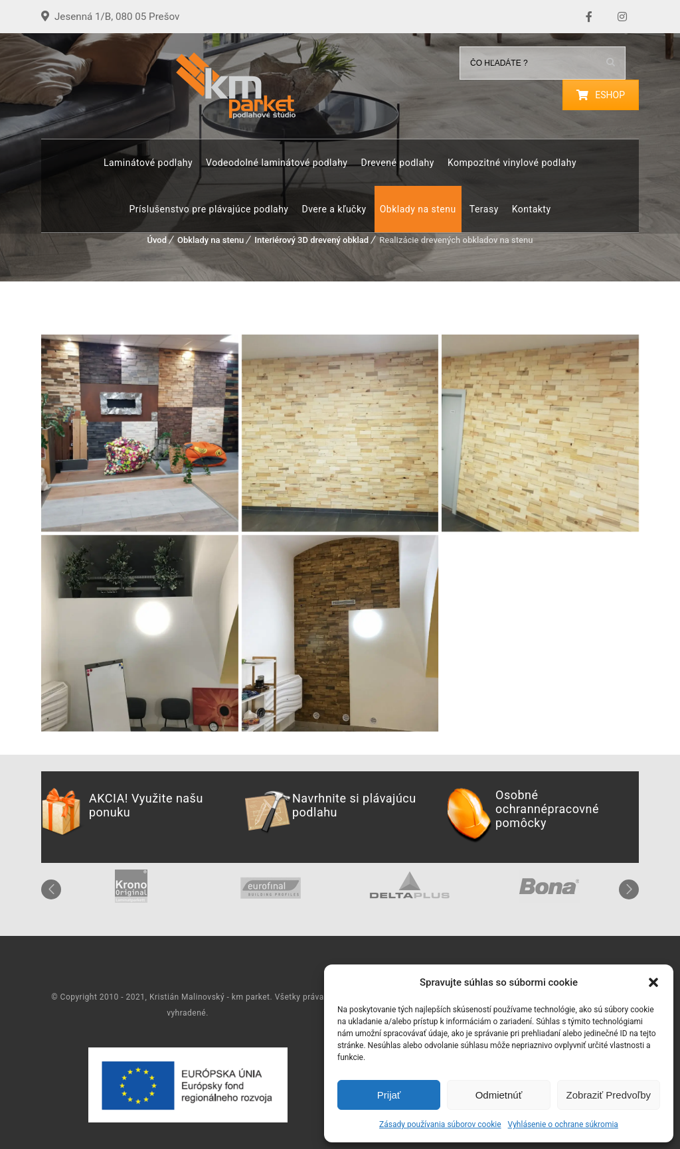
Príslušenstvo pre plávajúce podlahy (208, 209)
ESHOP (600, 95)
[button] (653, 982)
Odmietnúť (499, 1095)
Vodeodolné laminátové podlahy (276, 162)
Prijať (389, 1095)
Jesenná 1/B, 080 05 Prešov (120, 16)
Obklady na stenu (418, 209)
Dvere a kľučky (333, 209)
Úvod (157, 240)
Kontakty (531, 209)
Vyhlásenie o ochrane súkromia (563, 1124)
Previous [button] (51, 889)
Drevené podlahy (397, 162)
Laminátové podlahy (148, 162)
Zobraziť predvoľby (608, 1095)
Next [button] (629, 889)
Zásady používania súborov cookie (440, 1124)
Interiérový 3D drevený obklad (311, 240)
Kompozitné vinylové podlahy (512, 162)
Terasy (484, 209)
